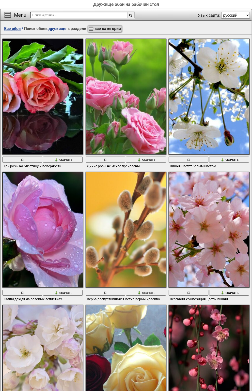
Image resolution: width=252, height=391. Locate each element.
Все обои (12, 28)
